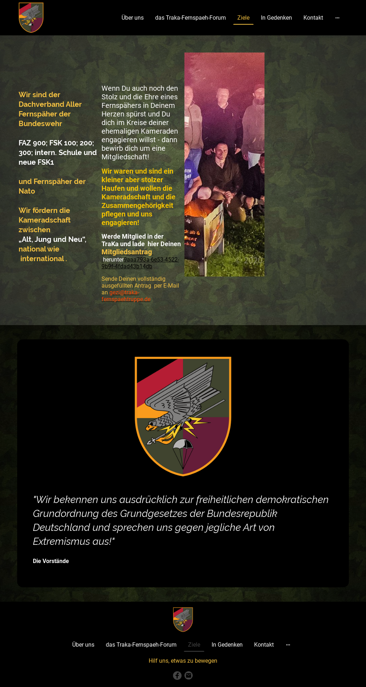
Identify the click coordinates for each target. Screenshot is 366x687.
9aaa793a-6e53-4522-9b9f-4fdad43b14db (140, 263)
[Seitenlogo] (31, 18)
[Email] (188, 675)
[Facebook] (177, 675)
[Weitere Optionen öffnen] (337, 18)
